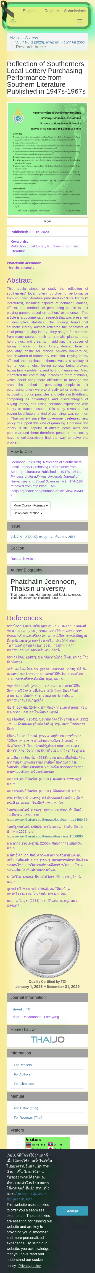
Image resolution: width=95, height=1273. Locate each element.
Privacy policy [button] (29, 1266)
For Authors (22, 1074)
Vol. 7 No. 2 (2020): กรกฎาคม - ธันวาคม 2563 (50, 42)
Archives (32, 37)
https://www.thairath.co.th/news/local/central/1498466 (47, 819)
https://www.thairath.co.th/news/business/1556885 (45, 836)
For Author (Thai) (26, 1108)
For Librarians (24, 1084)
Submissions (75, 11)
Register (52, 11)
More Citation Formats (30, 505)
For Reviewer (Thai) (28, 1117)
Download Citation (27, 513)
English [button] (31, 11)
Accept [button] (72, 1211)
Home (14, 37)
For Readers (23, 1065)
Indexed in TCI (21, 1009)
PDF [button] (47, 221)
